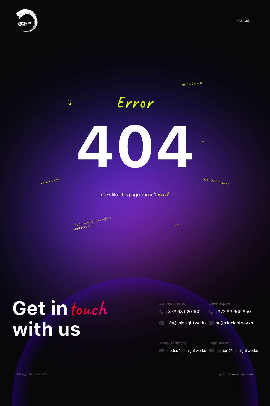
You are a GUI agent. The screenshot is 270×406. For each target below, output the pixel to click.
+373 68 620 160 (183, 311)
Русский (247, 374)
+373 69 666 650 (233, 311)
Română (233, 374)
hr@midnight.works (234, 322)
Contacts (244, 21)
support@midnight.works (237, 350)
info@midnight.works (186, 322)
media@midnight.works (186, 350)
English (220, 374)
